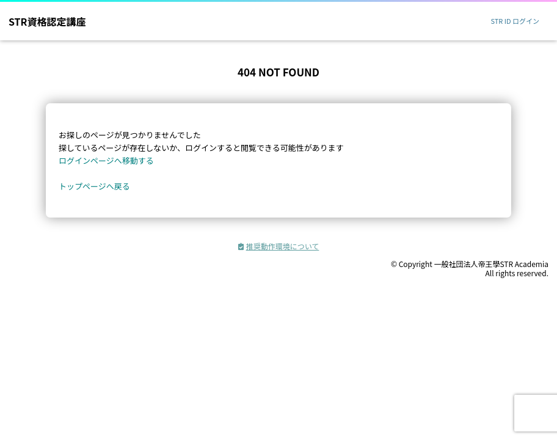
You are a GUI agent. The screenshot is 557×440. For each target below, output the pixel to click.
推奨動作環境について (278, 246)
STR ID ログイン (514, 21)
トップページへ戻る (94, 186)
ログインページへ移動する (106, 160)
